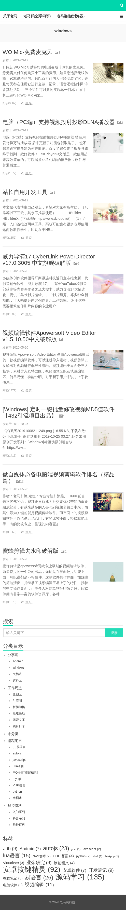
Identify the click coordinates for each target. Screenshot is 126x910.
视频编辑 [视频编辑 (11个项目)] (39, 884)
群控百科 (19, 824)
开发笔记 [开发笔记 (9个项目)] (101, 870)
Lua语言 (18, 766)
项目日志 (19, 726)
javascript (19, 760)
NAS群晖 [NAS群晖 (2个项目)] (41, 856)
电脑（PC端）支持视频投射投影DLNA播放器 (59, 122)
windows (18, 667)
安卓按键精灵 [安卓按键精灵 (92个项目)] (31, 869)
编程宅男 (15, 741)
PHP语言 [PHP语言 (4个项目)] (63, 856)
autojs (17, 753)
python (17, 791)
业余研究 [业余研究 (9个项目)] (39, 862)
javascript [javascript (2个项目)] (92, 849)
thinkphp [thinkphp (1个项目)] (112, 856)
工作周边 (15, 688)
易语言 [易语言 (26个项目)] (39, 877)
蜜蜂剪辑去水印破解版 (31, 551)
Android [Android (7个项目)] (30, 848)
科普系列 (19, 818)
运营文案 (19, 720)
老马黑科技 (63, 5)
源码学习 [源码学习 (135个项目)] (80, 876)
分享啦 (13, 655)
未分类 (13, 734)
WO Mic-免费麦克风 (27, 52)
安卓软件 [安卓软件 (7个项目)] (74, 870)
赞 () (27, 103)
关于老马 (10, 16)
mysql (17, 779)
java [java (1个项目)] (75, 849)
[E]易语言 (19, 747)
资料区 (17, 680)
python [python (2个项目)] (83, 856)
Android (18, 661)
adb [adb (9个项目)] (10, 848)
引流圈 (17, 700)
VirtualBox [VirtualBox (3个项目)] (13, 863)
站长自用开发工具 (25, 192)
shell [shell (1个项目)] (97, 856)
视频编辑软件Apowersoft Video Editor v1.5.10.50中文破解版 (49, 336)
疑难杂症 (19, 713)
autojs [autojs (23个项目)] (56, 848)
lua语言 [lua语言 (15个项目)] (16, 855)
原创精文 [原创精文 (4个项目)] (64, 863)
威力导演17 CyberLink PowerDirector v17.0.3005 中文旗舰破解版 (49, 259)
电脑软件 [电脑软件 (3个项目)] (13, 885)
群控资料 (15, 806)
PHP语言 (19, 785)
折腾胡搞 (19, 707)
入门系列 (19, 812)
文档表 (17, 674)
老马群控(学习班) (37, 16)
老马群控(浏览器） (72, 16)
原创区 (17, 694)
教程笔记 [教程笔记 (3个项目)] (13, 878)
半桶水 (17, 798)
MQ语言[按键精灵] (25, 772)
